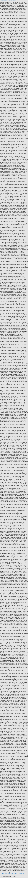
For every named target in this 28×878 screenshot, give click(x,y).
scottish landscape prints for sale (8, 0)
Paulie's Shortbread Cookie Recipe (9, 873)
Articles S (17, 875)
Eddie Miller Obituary (9, 875)
